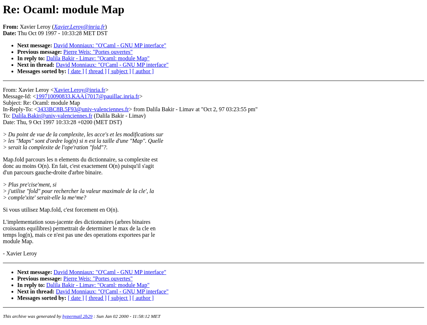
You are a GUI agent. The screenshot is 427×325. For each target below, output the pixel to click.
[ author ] (143, 71)
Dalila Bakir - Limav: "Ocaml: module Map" (98, 58)
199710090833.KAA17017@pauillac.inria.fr (87, 96)
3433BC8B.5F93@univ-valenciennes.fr (83, 109)
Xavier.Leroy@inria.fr (79, 90)
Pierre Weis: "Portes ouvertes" (98, 52)
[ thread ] (96, 71)
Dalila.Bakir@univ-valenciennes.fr (52, 116)
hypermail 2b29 (77, 316)
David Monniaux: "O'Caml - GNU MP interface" (109, 45)
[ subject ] (119, 71)
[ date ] (76, 71)
